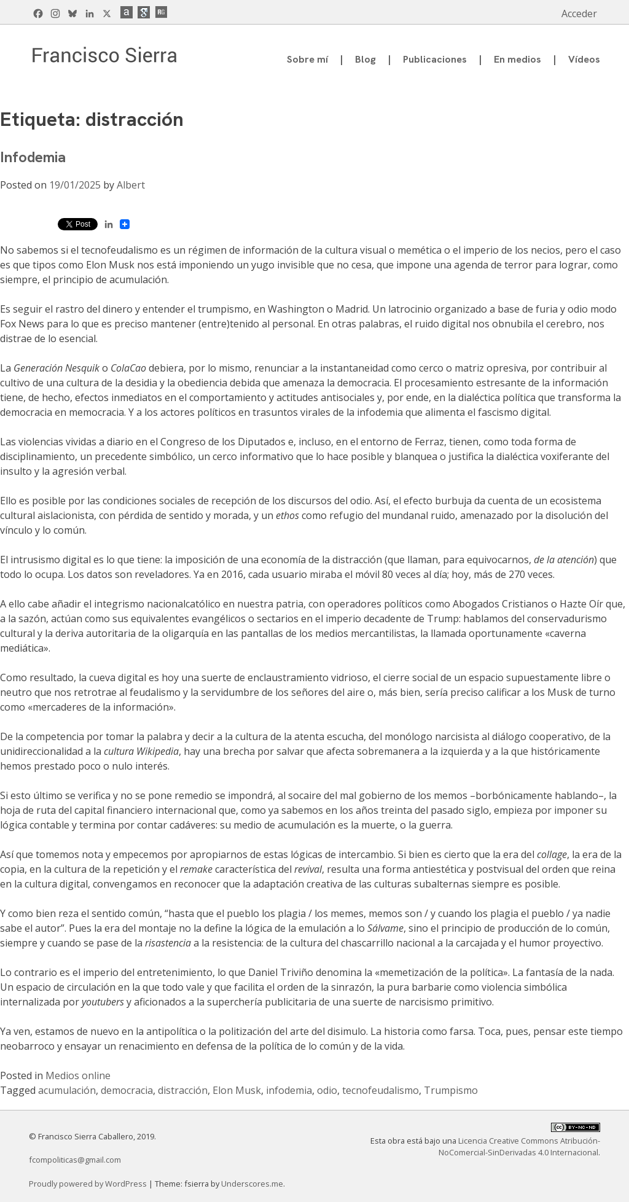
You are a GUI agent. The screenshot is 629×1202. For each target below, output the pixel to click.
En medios (517, 59)
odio (327, 1090)
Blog (365, 59)
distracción (183, 1090)
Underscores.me (252, 1183)
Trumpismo (451, 1090)
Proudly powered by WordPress (89, 1183)
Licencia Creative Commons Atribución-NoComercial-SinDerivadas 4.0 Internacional (519, 1146)
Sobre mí (307, 59)
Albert (131, 185)
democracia (127, 1090)
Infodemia (33, 156)
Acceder (579, 13)
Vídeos (584, 59)
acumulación (67, 1090)
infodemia (289, 1090)
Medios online (78, 1075)
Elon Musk (237, 1090)
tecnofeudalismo (380, 1090)
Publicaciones (435, 59)
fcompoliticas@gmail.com (75, 1159)
